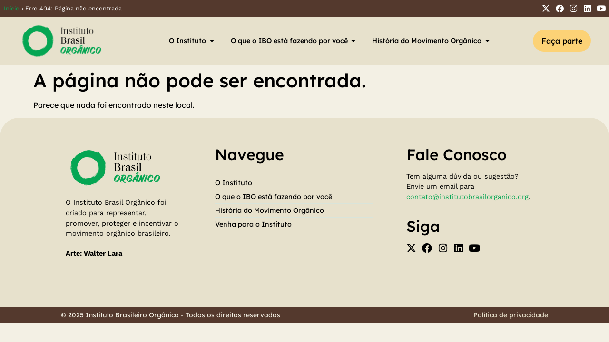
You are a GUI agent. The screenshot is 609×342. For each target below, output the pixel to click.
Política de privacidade (510, 315)
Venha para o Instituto (253, 224)
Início (12, 8)
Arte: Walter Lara (94, 253)
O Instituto (233, 183)
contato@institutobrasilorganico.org (467, 196)
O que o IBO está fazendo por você (273, 196)
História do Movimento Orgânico (269, 210)
